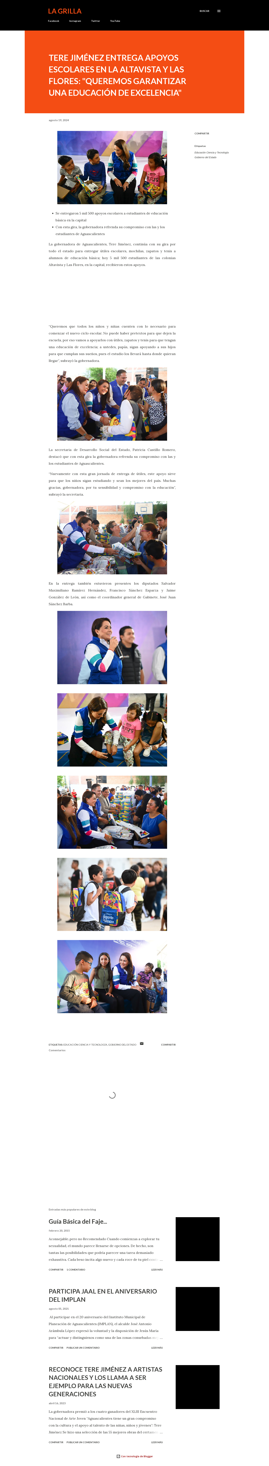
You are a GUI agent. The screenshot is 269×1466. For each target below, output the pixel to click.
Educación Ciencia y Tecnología (212, 152)
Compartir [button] (202, 133)
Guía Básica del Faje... (78, 1221)
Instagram (75, 20)
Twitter (95, 20)
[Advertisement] (107, 1165)
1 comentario (76, 1269)
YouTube (115, 20)
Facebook (53, 20)
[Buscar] (204, 11)
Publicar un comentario (83, 1347)
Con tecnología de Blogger (134, 1456)
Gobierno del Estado (206, 157)
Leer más (157, 1269)
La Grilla (64, 11)
